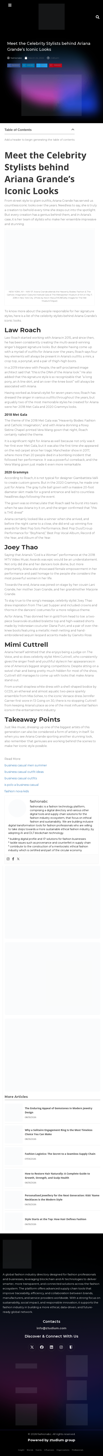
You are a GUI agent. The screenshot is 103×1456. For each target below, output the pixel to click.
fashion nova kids (17, 791)
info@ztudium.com (51, 1328)
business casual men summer (26, 765)
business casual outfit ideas (24, 772)
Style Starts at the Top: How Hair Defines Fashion (55, 1219)
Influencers (49, 1450)
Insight (21, 1450)
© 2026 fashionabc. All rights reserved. (51, 1434)
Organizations (63, 1450)
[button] (97, 17)
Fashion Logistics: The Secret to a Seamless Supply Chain (60, 1153)
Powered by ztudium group (51, 1440)
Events (39, 1450)
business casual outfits (21, 778)
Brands (30, 1450)
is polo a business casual (22, 785)
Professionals (77, 1450)
